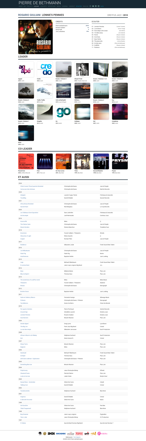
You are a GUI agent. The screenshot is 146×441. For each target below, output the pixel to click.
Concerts (43, 6)
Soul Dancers (24, 317)
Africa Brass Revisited (26, 204)
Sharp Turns (24, 344)
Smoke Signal (24, 323)
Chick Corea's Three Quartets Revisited (31, 186)
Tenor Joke (23, 417)
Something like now (26, 364)
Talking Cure (24, 385)
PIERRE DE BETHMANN (40, 2)
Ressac (22, 285)
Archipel (22, 356)
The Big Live (24, 326)
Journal (65, 6)
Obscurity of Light (25, 236)
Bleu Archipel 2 (24, 274)
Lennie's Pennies (25, 315)
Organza (23, 396)
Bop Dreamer (24, 414)
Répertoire (52, 6)
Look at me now (25, 376)
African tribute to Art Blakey (28, 335)
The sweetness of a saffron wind (30, 280)
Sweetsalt (23, 353)
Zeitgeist (22, 195)
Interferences (24, 256)
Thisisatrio (23, 282)
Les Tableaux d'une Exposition (29, 212)
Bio (25, 6)
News (21, 6)
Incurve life (23, 221)
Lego (21, 262)
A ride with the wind (26, 399)
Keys (21, 271)
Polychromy (24, 370)
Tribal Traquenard (25, 408)
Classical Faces (25, 373)
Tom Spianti (76, 437)
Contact (72, 6)
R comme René (24, 265)
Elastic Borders (24, 227)
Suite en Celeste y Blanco (27, 297)
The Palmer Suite (25, 224)
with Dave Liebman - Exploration (30, 358)
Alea (102, 6)
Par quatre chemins (26, 309)
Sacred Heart (24, 206)
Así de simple (24, 215)
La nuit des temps (25, 329)
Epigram (22, 347)
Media (59, 6)
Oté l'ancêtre (24, 405)
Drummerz (23, 233)
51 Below (23, 423)
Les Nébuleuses (25, 250)
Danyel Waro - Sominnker (27, 382)
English (85, 6)
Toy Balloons (24, 303)
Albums (36, 6)
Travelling (23, 198)
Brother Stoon (24, 291)
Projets (30, 6)
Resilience (23, 244)
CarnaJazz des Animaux (27, 189)
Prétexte (22, 300)
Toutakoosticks (25, 391)
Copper (22, 239)
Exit (21, 338)
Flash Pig (23, 253)
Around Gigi (23, 312)
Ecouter (79, 6)
